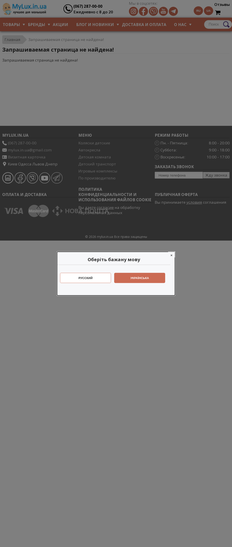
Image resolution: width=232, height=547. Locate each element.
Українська (142, 277)
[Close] (173, 254)
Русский (88, 277)
